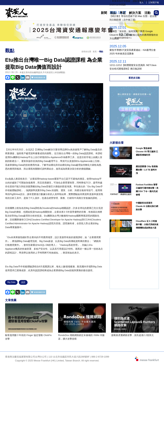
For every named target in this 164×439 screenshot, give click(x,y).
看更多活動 (134, 78)
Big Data (11, 282)
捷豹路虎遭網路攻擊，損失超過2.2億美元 (132, 335)
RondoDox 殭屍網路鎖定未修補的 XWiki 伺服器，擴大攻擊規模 (81, 337)
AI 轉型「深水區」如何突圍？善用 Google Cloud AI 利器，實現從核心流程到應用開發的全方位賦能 (134, 35)
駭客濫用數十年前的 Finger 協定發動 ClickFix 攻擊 (28, 337)
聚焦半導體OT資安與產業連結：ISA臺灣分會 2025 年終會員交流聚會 (133, 52)
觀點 (101, 51)
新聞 (104, 12)
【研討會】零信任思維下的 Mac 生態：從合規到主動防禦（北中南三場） (133, 18)
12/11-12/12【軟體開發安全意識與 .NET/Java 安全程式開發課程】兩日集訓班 (133, 67)
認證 (23, 282)
